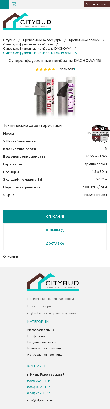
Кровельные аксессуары (42, 40)
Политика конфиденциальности (50, 298)
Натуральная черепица (44, 354)
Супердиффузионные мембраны (28, 44)
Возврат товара (39, 306)
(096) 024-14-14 (39, 380)
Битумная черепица (41, 342)
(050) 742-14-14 (39, 393)
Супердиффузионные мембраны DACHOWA (37, 48)
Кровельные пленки (84, 40)
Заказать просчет (95, 4)
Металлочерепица (40, 330)
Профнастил (36, 336)
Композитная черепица (44, 348)
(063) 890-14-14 (39, 387)
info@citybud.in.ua (40, 400)
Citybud (9, 40)
